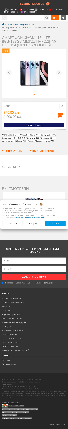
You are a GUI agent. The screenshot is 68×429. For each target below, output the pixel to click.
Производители (9, 364)
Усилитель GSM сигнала (12, 330)
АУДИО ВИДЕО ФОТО (12, 318)
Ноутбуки (6, 306)
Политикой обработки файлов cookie (31, 217)
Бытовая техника (9, 334)
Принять (55, 223)
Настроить (34, 223)
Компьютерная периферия (14, 322)
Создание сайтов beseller (57, 424)
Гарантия (6, 360)
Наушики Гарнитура (11, 314)
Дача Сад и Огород (10, 346)
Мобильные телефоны (12, 298)
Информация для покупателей (15, 350)
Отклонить (12, 223)
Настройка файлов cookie (10, 403)
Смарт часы (7, 310)
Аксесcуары (7, 326)
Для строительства (10, 342)
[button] (9, 73)
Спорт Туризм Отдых (11, 338)
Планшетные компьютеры (14, 302)
